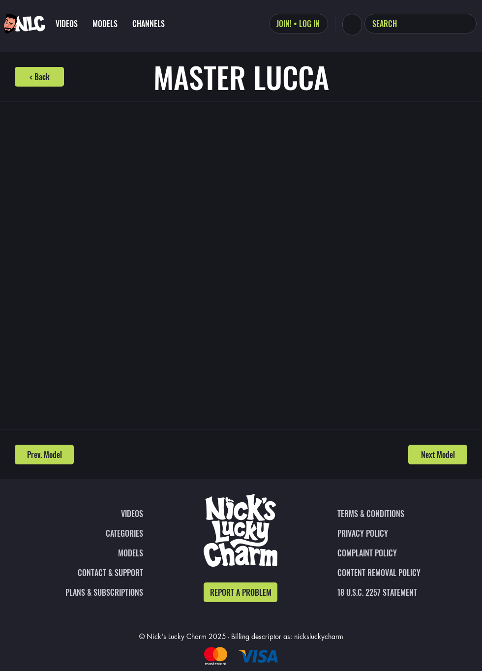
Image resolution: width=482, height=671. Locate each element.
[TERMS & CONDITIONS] (391, 513)
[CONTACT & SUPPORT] (89, 572)
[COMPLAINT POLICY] (391, 553)
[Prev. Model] (44, 454)
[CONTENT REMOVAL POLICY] (391, 572)
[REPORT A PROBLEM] (240, 592)
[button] (352, 23)
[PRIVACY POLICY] (391, 533)
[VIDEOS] (89, 513)
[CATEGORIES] (89, 533)
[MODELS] (89, 553)
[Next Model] (437, 454)
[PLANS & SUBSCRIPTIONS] (89, 592)
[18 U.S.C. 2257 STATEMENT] (391, 592)
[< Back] (39, 77)
